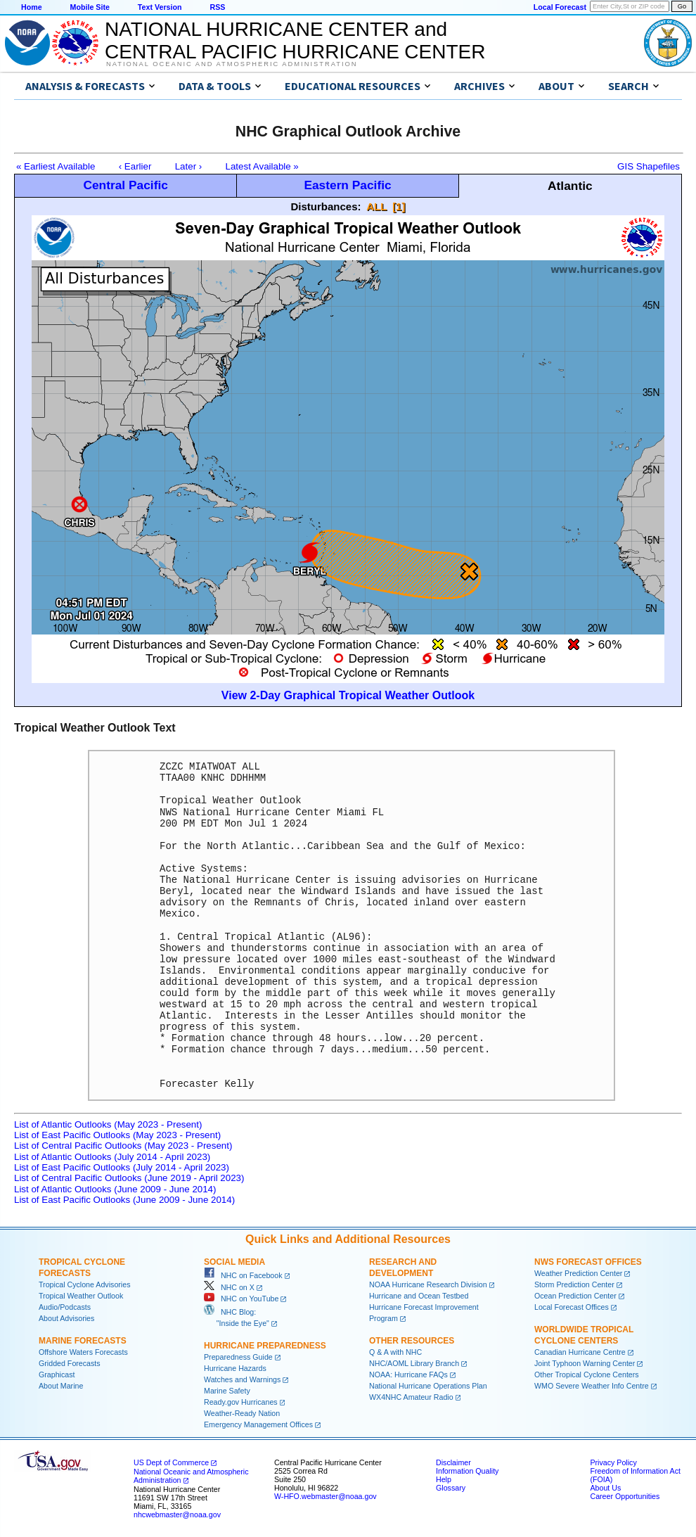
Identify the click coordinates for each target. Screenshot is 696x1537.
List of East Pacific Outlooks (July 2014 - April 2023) (121, 1167)
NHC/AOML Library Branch (414, 1363)
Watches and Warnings (242, 1379)
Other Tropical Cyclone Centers (586, 1374)
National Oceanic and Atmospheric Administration (231, 64)
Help (443, 1479)
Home (31, 7)
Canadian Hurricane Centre (580, 1352)
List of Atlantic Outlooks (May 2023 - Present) (108, 1124)
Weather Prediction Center (578, 1273)
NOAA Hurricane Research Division (428, 1284)
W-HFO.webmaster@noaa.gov (325, 1496)
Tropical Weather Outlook (81, 1296)
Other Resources (411, 1341)
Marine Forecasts (83, 1341)
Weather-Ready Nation (242, 1413)
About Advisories (66, 1318)
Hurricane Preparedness (265, 1346)
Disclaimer (453, 1462)
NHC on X (229, 1287)
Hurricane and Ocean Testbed (418, 1296)
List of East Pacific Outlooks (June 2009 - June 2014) (124, 1199)
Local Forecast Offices (571, 1307)
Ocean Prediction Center (575, 1296)
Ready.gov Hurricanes (241, 1402)
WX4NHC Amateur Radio (411, 1397)
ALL (376, 206)
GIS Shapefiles (648, 166)
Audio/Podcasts (65, 1307)
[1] (398, 206)
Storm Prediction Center (574, 1284)
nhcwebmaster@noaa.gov (177, 1514)
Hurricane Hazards (235, 1368)
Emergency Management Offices (258, 1424)
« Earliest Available (55, 166)
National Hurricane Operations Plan (428, 1386)
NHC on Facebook (243, 1275)
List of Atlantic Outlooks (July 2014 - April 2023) (112, 1157)
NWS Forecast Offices (588, 1262)
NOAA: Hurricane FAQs (408, 1374)
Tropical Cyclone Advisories (85, 1284)
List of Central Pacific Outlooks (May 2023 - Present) (123, 1145)
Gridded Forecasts (70, 1363)
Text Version (160, 7)
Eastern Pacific (347, 185)
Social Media (234, 1262)
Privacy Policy (613, 1462)
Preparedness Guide (238, 1357)
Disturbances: (326, 206)
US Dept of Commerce (171, 1462)
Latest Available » (262, 166)
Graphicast (57, 1374)
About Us (605, 1488)
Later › (188, 166)
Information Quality (467, 1471)
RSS (217, 7)
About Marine (61, 1386)
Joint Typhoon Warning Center (584, 1363)
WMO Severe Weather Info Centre (591, 1386)
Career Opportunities (624, 1496)
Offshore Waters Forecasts (83, 1352)
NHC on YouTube (241, 1298)
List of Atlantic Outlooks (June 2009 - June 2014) (115, 1189)
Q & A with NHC (395, 1352)
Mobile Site (90, 7)
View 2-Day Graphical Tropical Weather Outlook (348, 695)
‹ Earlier (135, 166)
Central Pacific (125, 185)
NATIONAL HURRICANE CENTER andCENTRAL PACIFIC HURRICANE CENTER (295, 40)
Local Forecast (560, 7)
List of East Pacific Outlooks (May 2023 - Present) (117, 1135)
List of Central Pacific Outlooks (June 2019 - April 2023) (129, 1178)
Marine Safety (227, 1390)
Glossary (450, 1488)
